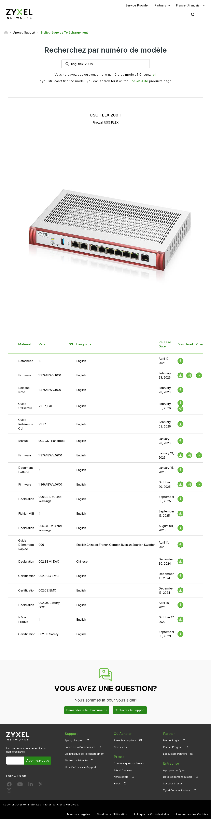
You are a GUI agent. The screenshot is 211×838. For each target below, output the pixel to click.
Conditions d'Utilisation (112, 814)
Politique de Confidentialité (151, 814)
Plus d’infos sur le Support (80, 767)
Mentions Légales (78, 814)
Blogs (117, 783)
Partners (160, 5)
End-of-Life (138, 81)
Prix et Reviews (123, 770)
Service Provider (137, 5)
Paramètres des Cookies (192, 814)
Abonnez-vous (37, 760)
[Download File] (180, 361)
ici (154, 74)
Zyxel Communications (177, 790)
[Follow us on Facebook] (9, 785)
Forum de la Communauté (80, 747)
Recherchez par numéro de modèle (105, 49)
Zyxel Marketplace (125, 740)
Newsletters (121, 776)
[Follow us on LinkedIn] (30, 785)
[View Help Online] (180, 409)
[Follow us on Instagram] (9, 791)
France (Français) (188, 5)
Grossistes (120, 747)
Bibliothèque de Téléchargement (84, 753)
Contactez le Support (130, 710)
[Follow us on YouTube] (20, 785)
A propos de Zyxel (174, 770)
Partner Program (172, 747)
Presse (119, 757)
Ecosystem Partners (175, 753)
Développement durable (178, 776)
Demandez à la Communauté (86, 710)
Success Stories (173, 783)
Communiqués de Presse (129, 763)
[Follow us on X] (40, 785)
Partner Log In (171, 740)
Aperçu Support (74, 740)
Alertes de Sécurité (76, 760)
